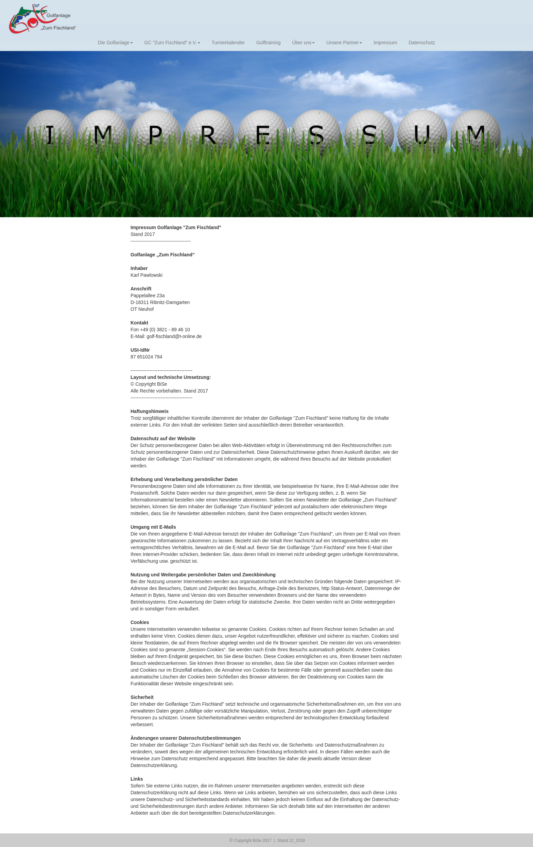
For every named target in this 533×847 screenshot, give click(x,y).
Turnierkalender (228, 42)
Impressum (385, 42)
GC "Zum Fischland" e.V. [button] (172, 42)
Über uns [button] (303, 42)
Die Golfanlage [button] (115, 42)
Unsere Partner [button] (344, 42)
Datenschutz (422, 42)
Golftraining (268, 42)
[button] (40, 133)
